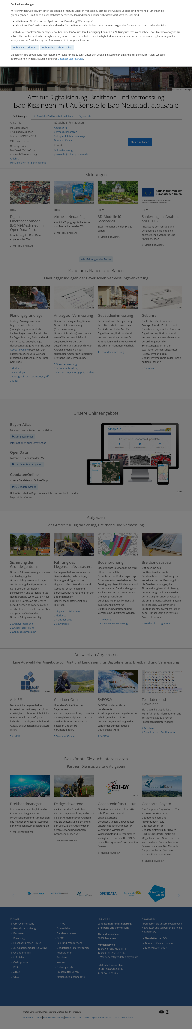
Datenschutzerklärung (70, 58)
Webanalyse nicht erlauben (57, 47)
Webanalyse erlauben (25, 47)
